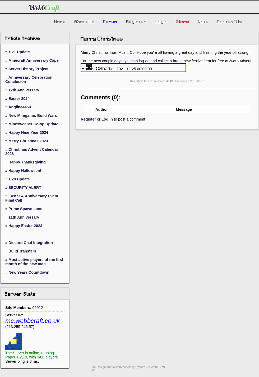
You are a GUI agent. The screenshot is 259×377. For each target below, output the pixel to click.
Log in (107, 119)
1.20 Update (19, 179)
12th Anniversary (23, 90)
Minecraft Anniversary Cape (33, 60)
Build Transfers (22, 251)
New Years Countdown (28, 272)
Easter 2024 (19, 98)
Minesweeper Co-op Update (33, 124)
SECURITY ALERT (24, 187)
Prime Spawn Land (25, 209)
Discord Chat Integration (30, 243)
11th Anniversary (23, 217)
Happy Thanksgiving (27, 162)
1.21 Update (19, 52)
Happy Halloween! (24, 170)
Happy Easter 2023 (25, 226)
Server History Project (28, 69)
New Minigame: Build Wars (32, 115)
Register (88, 119)
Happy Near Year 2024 (28, 132)
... (10, 234)
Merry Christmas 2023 (28, 141)
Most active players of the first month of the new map (34, 262)
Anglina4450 (19, 107)
